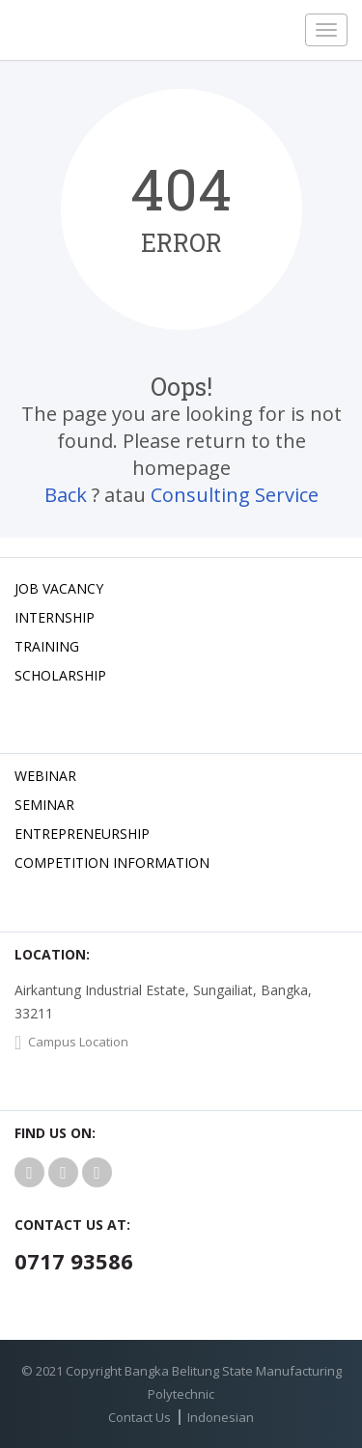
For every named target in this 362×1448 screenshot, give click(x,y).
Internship (54, 617)
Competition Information (111, 862)
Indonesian (220, 1417)
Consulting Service (235, 495)
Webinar (45, 775)
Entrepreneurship (82, 833)
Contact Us (139, 1417)
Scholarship (60, 675)
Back (65, 495)
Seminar (44, 804)
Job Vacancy (58, 588)
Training (46, 646)
